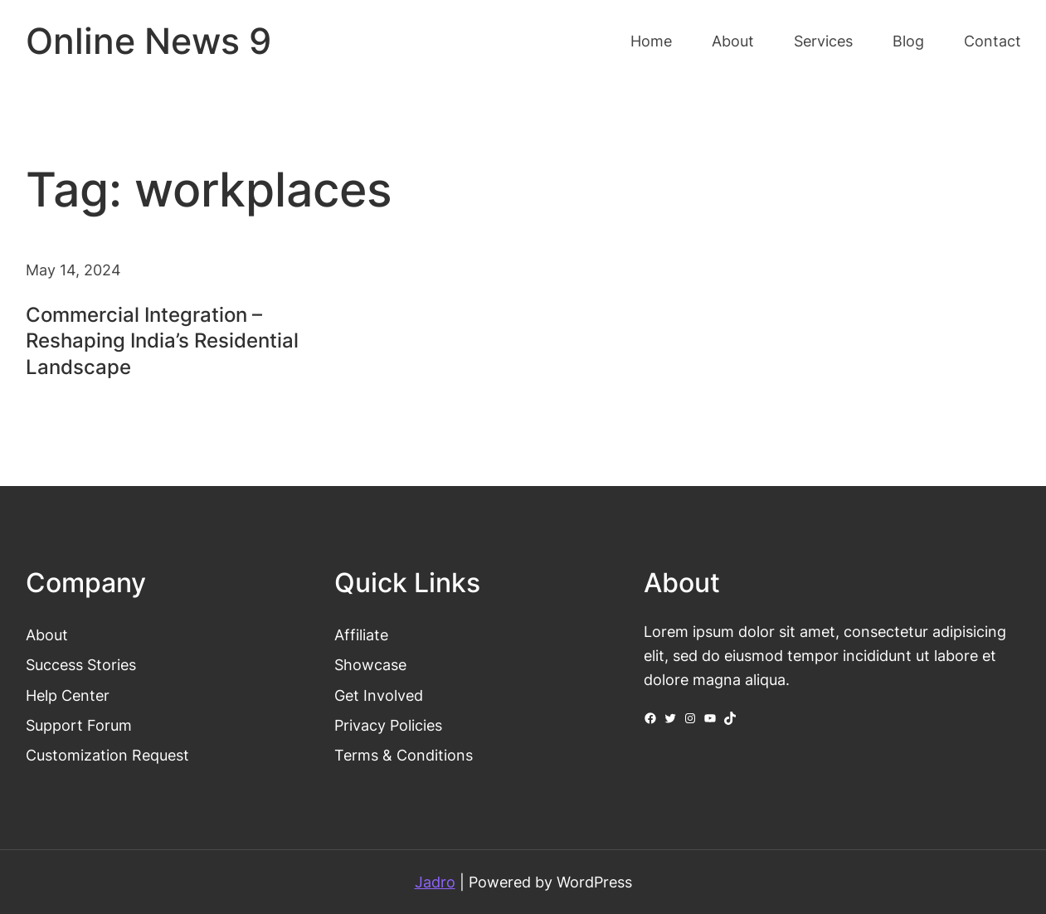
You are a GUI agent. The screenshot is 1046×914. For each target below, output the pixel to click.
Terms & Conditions (403, 755)
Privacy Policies (388, 725)
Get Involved (378, 695)
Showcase (370, 664)
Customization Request (107, 755)
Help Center (67, 695)
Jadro (435, 882)
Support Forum (79, 725)
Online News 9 (148, 41)
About (47, 634)
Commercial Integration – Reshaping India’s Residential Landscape (162, 340)
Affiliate (361, 634)
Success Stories (81, 664)
